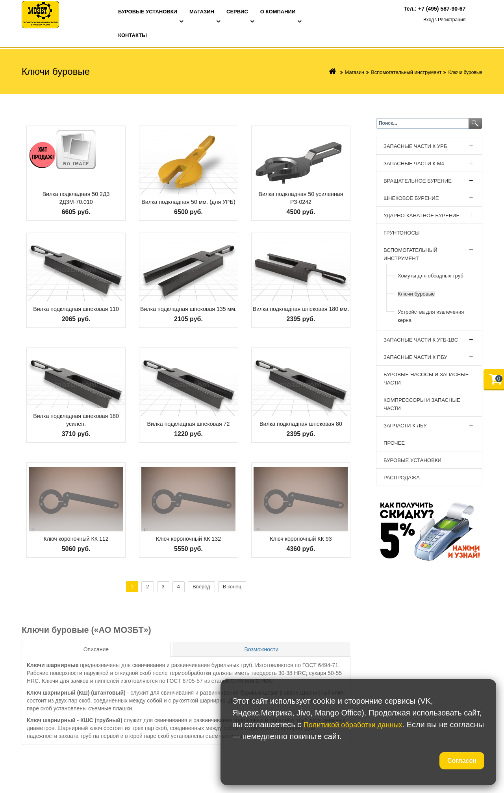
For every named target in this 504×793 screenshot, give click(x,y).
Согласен (461, 760)
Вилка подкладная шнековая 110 (76, 308)
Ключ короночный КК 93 (300, 538)
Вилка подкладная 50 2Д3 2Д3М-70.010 (76, 197)
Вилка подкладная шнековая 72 (188, 423)
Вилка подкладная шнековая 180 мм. (300, 305)
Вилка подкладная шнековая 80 (301, 423)
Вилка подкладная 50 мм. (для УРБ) (188, 197)
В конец (232, 587)
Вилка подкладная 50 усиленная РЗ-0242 (300, 197)
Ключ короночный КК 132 (188, 538)
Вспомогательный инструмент (408, 72)
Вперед (201, 587)
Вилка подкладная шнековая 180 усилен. (76, 419)
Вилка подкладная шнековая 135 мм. (188, 305)
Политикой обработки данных (358, 724)
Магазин (360, 72)
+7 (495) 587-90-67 (441, 9)
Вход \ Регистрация (444, 20)
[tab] (96, 649)
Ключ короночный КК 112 (76, 538)
